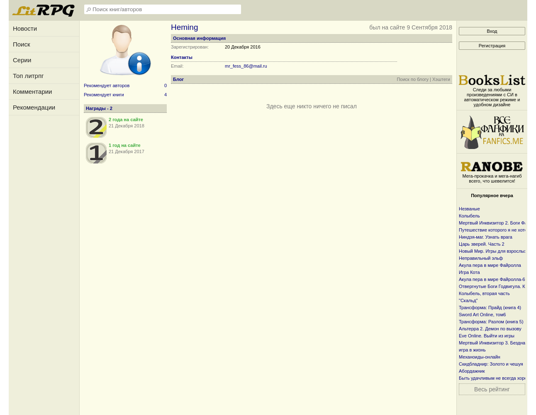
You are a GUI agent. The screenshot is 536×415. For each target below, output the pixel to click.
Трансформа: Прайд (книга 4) (490, 307)
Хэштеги (441, 79)
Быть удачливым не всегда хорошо (496, 378)
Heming (184, 27)
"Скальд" (468, 300)
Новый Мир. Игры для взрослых (493, 251)
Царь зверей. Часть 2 (481, 244)
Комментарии (32, 91)
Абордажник (472, 371)
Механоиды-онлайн (479, 356)
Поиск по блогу (413, 79)
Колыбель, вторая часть (484, 293)
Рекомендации (34, 107)
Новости (25, 28)
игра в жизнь (472, 349)
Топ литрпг (28, 75)
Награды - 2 (99, 108)
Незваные (469, 208)
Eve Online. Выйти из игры (486, 335)
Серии (22, 59)
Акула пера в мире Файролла (490, 265)
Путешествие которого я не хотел (494, 229)
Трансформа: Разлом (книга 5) (491, 321)
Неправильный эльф (481, 258)
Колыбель (469, 215)
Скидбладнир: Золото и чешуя (491, 363)
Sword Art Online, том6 (482, 314)
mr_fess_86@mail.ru (246, 65)
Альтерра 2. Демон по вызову (490, 328)
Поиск (21, 44)
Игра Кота (469, 272)
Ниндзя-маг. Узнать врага (485, 236)
